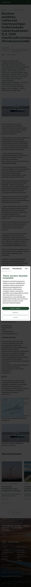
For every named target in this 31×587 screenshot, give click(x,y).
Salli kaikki (15, 308)
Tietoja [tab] (27, 268)
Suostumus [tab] (5, 268)
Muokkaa (15, 312)
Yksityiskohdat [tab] (17, 268)
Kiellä (15, 317)
